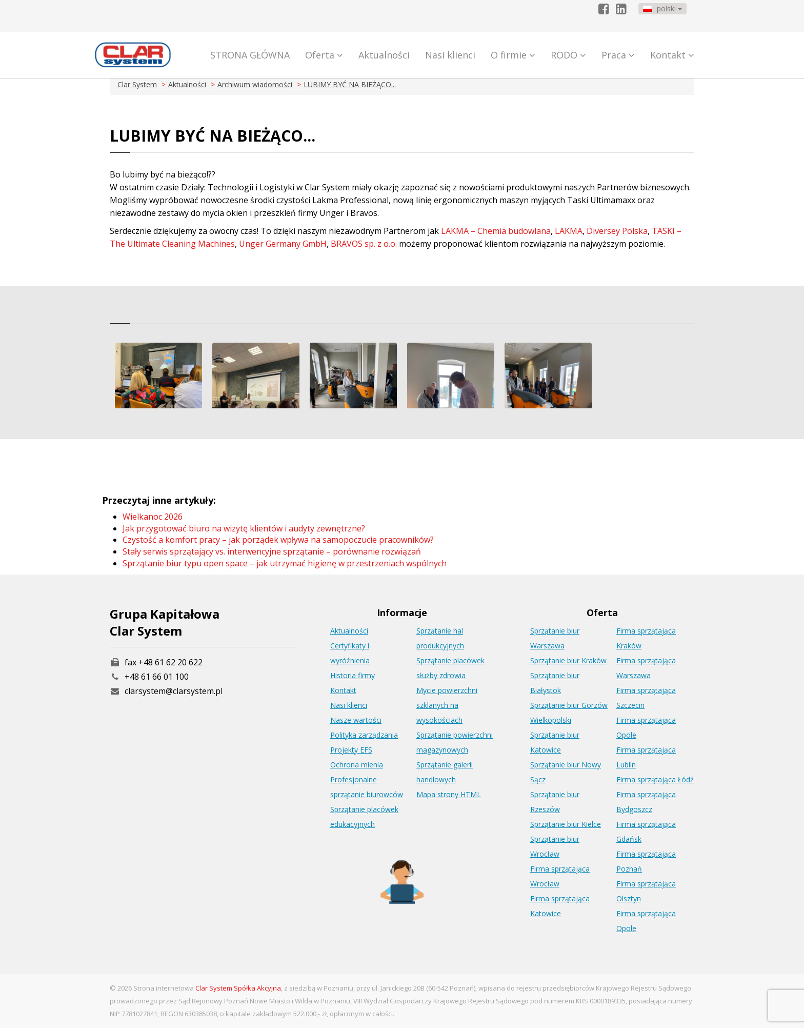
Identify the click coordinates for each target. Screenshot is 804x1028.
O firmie (513, 55)
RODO (568, 55)
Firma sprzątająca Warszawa (646, 668)
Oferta (324, 55)
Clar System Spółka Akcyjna (238, 988)
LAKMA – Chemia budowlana (496, 230)
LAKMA (568, 230)
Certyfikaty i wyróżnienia (350, 653)
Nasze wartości (355, 720)
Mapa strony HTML (448, 794)
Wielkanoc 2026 (153, 516)
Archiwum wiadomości (254, 84)
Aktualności (384, 55)
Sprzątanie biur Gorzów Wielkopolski (569, 712)
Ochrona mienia (356, 764)
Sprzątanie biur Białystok (554, 682)
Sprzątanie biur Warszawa (554, 638)
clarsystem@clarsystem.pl (166, 691)
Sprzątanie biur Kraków (568, 660)
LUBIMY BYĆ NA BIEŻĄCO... (350, 84)
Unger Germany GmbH (283, 243)
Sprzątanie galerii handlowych (444, 772)
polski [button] (662, 8)
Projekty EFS (351, 750)
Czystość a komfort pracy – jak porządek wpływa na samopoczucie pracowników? (278, 539)
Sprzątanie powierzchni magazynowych (454, 742)
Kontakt (672, 55)
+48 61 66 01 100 (157, 676)
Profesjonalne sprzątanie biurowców (366, 787)
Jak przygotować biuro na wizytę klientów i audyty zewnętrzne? (244, 528)
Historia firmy (352, 675)
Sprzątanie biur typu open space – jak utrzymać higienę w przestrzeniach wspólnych (285, 563)
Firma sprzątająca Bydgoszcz (646, 801)
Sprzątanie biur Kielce (565, 824)
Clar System (137, 84)
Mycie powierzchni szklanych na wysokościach (446, 705)
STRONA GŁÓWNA (250, 55)
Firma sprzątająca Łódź (655, 779)
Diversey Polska (617, 230)
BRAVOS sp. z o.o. (364, 243)
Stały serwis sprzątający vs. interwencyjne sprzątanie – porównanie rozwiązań (272, 551)
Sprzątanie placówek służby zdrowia (450, 668)
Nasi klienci (450, 55)
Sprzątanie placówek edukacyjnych (364, 816)
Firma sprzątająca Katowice (560, 906)
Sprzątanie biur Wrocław (554, 846)
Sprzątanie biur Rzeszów (554, 801)
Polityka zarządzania (364, 735)
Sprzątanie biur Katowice (554, 742)
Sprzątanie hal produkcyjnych (440, 638)
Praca (618, 55)
